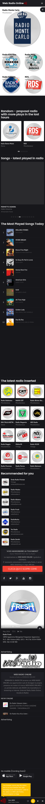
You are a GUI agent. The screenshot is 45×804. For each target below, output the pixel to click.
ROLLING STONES (22, 230)
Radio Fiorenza (6, 466)
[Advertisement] (22, 353)
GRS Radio (34, 422)
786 (20, 631)
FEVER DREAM (21, 240)
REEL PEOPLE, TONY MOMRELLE (24, 312)
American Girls (21, 280)
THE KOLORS (19, 232)
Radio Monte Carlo (10, 10)
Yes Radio (14, 529)
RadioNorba (15, 519)
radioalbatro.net (16, 504)
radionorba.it (15, 524)
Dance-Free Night (22, 250)
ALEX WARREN (19, 242)
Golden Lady (20, 310)
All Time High (20, 300)
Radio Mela (30, 54)
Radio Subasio (8, 76)
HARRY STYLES (20, 282)
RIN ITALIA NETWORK (8, 422)
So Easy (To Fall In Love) (24, 260)
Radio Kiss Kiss (9, 54)
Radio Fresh (15, 509)
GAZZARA (18, 272)
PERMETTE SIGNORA (8, 207)
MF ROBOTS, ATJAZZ (21, 292)
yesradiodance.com (17, 534)
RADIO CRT (20, 400)
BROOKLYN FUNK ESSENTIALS (24, 252)
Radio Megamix (21, 422)
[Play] (33, 801)
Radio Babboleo (6, 400)
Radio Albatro (16, 499)
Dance (3, 146)
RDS (27, 76)
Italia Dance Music (7, 144)
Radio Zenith (15, 539)
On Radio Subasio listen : (19, 708)
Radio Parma (20, 466)
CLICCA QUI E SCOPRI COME (22, 568)
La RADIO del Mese (11, 626)
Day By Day (20, 320)
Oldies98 (19, 444)
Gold (17, 290)
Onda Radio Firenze (7, 212)
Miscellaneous (7, 13)
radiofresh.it (15, 514)
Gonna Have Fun (21, 270)
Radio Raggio (5, 444)
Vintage (27, 57)
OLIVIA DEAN (19, 262)
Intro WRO (11, 800)
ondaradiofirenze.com (18, 484)
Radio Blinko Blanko (37, 400)
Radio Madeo (15, 489)
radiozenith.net (16, 544)
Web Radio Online (13, 802)
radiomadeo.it (15, 494)
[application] (22, 801)
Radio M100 (34, 444)
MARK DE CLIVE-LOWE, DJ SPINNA (25, 322)
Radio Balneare (35, 466)
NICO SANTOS (19, 302)
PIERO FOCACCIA (6, 209)
